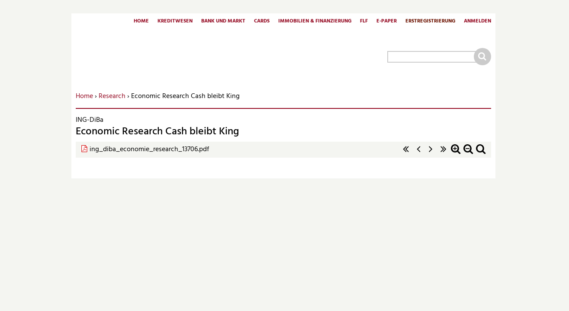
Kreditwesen (175, 21)
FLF (364, 21)
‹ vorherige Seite (418, 153)
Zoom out (468, 153)
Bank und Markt (223, 21)
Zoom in (455, 153)
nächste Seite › (431, 153)
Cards (262, 21)
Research (112, 96)
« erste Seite (406, 153)
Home (141, 21)
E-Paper (386, 21)
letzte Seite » (443, 153)
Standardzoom (481, 153)
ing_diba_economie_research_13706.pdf (149, 149)
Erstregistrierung (430, 21)
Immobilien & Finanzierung (314, 21)
